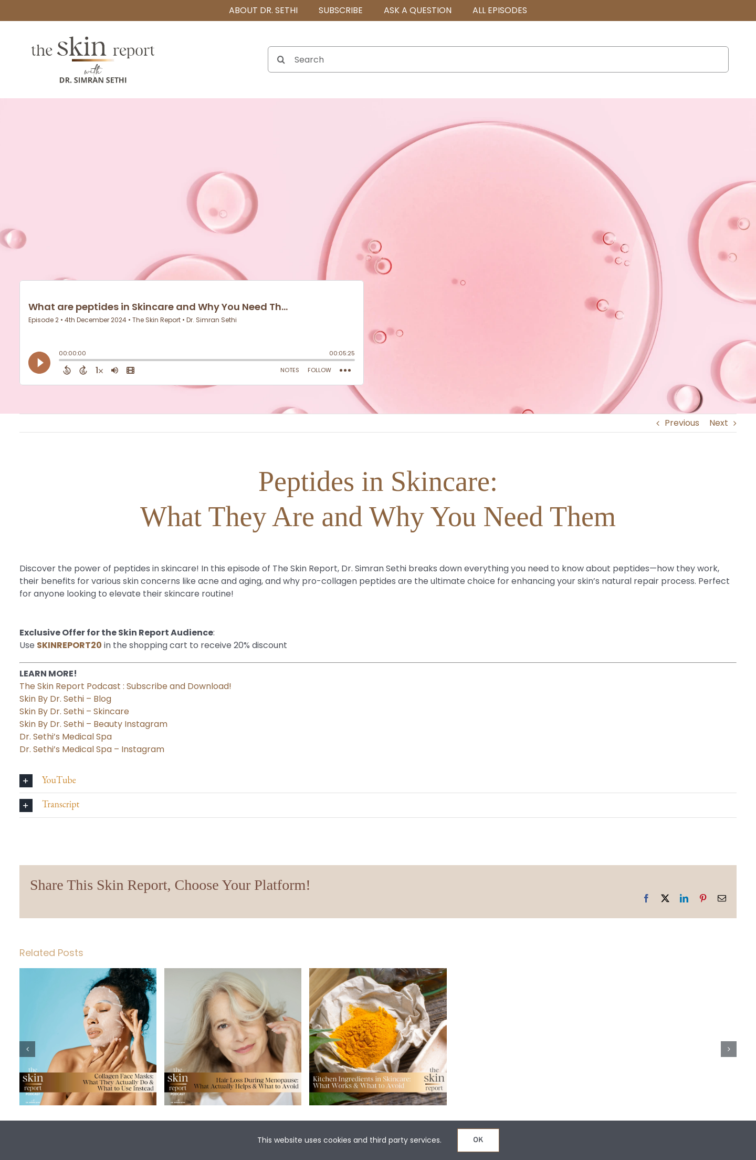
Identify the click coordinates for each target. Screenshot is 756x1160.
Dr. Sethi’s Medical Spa (65, 737)
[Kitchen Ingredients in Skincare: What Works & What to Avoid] (377, 975)
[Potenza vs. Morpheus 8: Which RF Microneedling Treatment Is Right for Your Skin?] (523, 975)
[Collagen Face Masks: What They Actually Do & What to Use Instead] (87, 975)
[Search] (498, 59)
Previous (682, 423)
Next (718, 423)
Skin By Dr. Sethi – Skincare (74, 711)
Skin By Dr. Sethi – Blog (65, 699)
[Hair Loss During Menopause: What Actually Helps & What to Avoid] (232, 975)
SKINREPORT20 (69, 645)
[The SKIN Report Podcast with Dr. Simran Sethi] (93, 35)
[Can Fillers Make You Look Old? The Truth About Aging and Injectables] (668, 975)
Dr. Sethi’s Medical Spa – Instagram (91, 749)
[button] (378, 781)
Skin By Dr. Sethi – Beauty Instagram (93, 724)
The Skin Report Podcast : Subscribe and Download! (125, 686)
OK (478, 1140)
